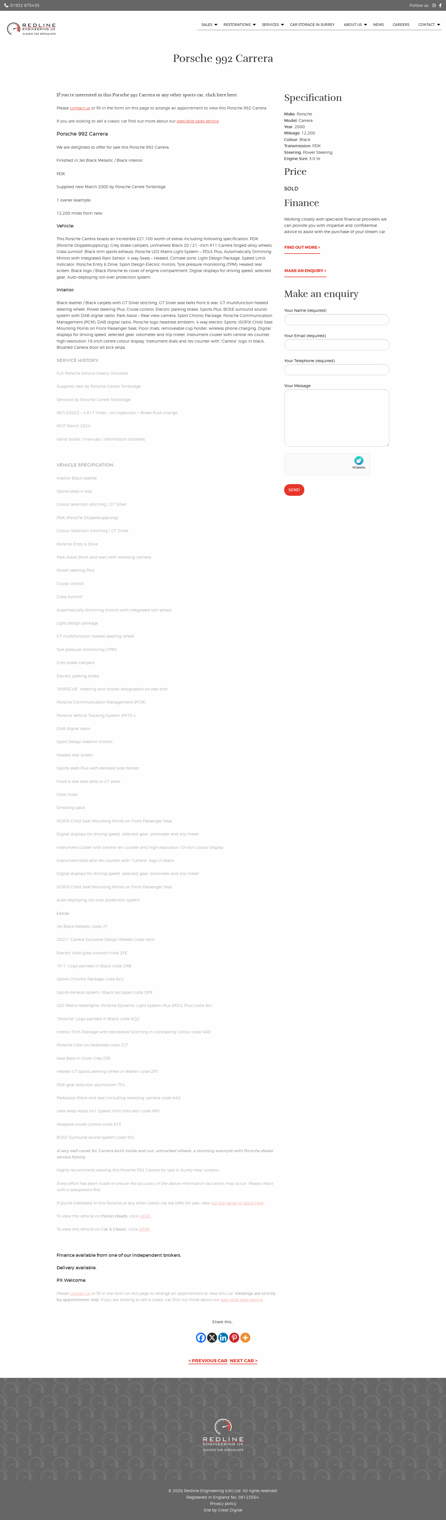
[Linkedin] (223, 1338)
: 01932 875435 (22, 5)
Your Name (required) (336, 316)
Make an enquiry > (305, 270)
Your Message (336, 415)
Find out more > (302, 247)
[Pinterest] (234, 1338)
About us (353, 24)
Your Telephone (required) (336, 366)
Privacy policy (223, 1503)
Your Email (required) (336, 341)
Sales (207, 24)
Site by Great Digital (223, 1509)
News (378, 24)
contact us (80, 107)
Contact (426, 24)
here (232, 95)
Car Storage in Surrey (312, 24)
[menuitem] (208, 24)
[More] (245, 1338)
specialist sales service (198, 121)
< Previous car (208, 1361)
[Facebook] (201, 1338)
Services (270, 24)
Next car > (243, 1361)
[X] (212, 1338)
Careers (401, 24)
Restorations (237, 24)
